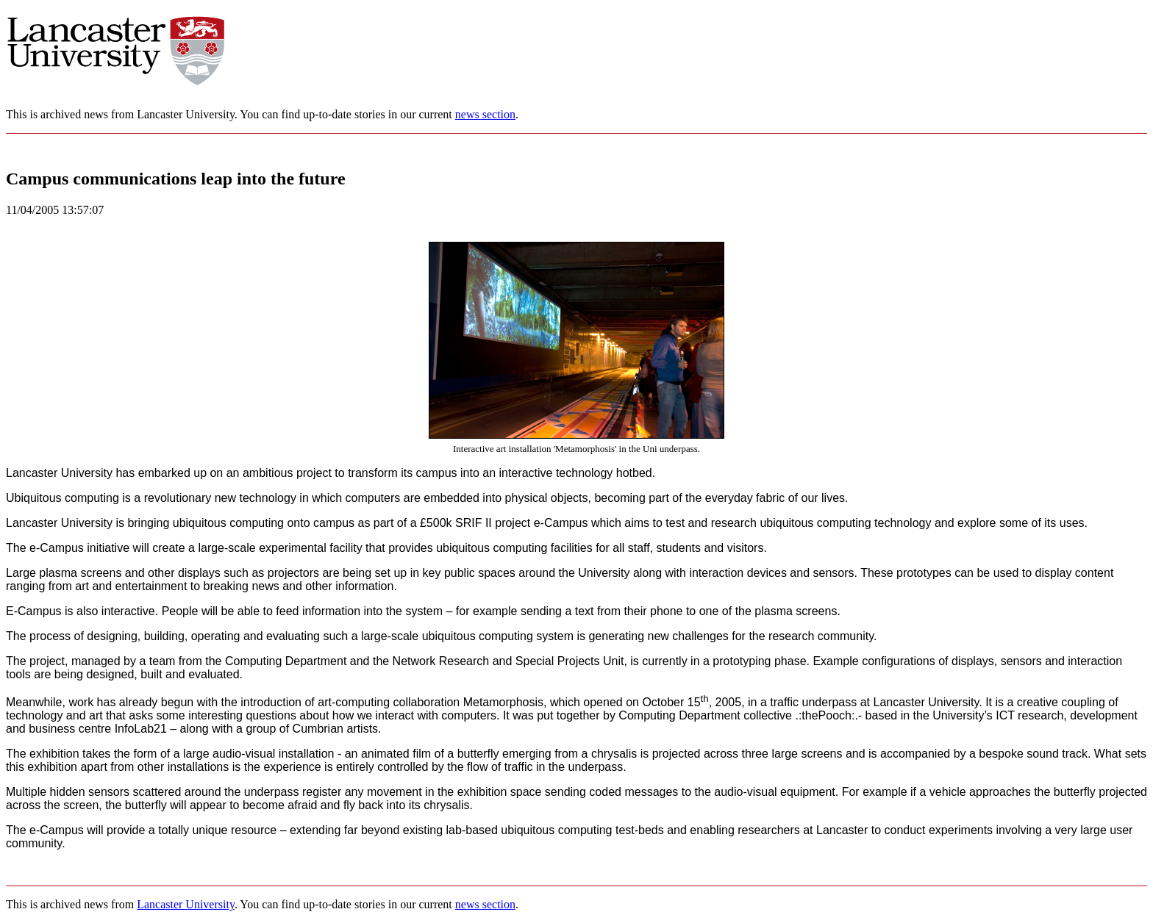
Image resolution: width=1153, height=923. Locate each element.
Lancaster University (186, 904)
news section (485, 114)
